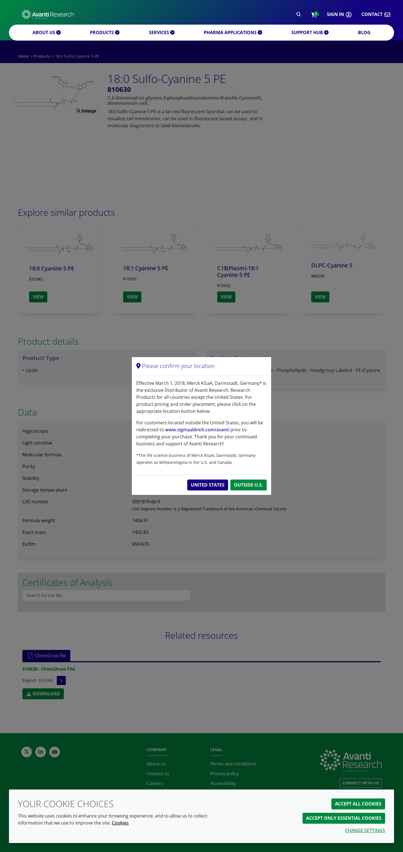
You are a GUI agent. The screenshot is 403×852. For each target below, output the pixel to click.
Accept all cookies (358, 804)
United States (207, 485)
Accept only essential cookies (343, 818)
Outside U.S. (248, 485)
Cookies (120, 823)
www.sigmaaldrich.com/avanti (197, 430)
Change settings (365, 830)
